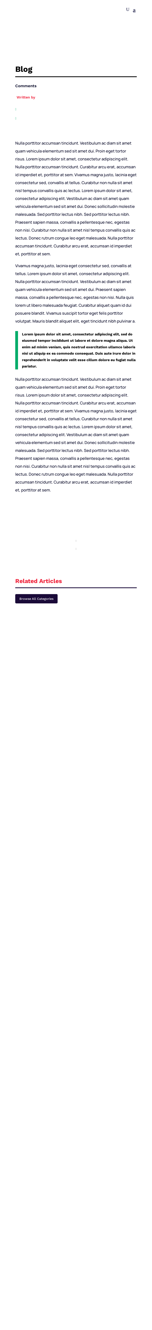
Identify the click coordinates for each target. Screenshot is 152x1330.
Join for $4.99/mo (76, 1009)
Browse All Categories (36, 599)
